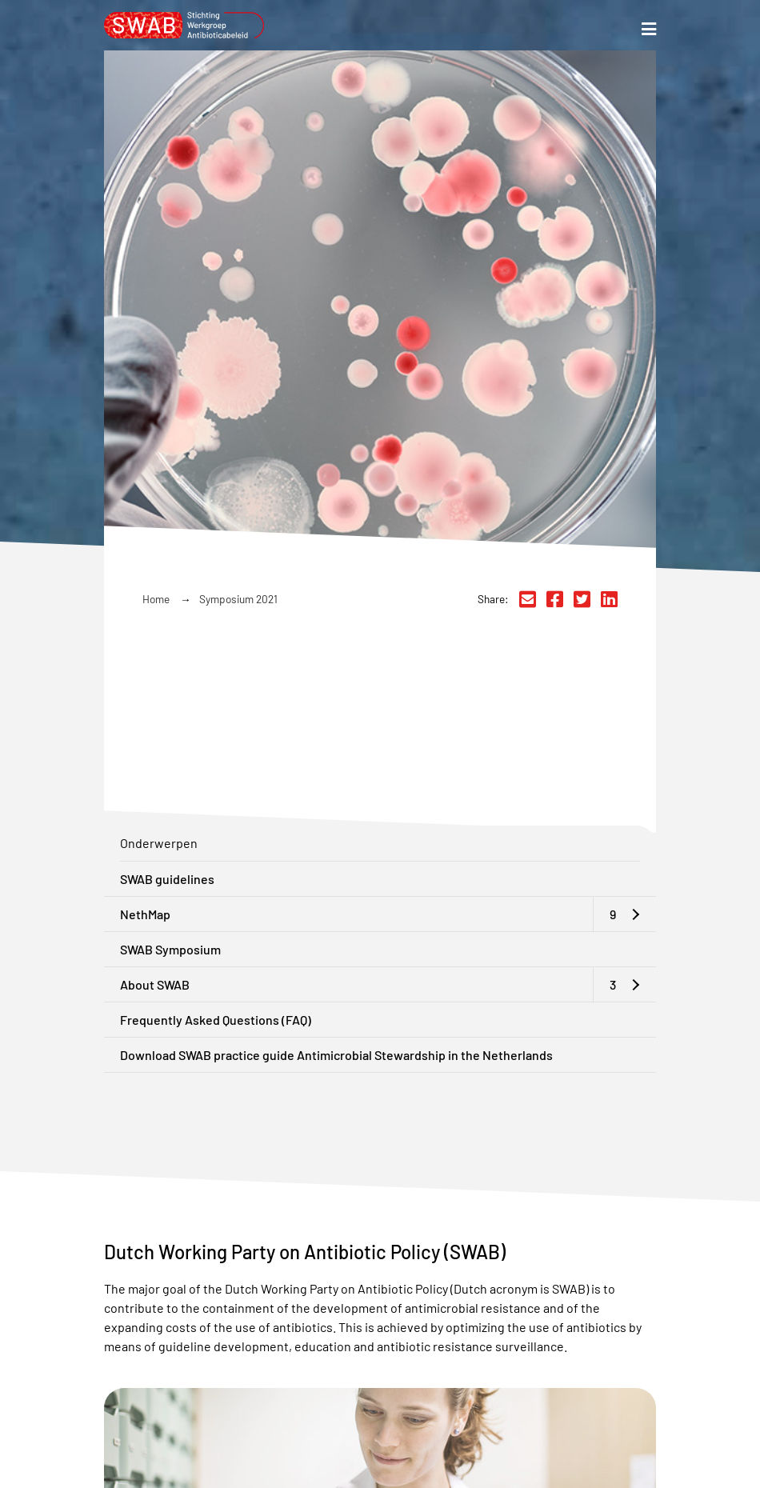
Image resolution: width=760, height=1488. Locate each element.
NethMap (145, 914)
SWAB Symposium (170, 949)
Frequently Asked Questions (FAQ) (215, 1019)
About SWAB (155, 984)
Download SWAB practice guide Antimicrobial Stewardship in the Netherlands (336, 1054)
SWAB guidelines (167, 878)
